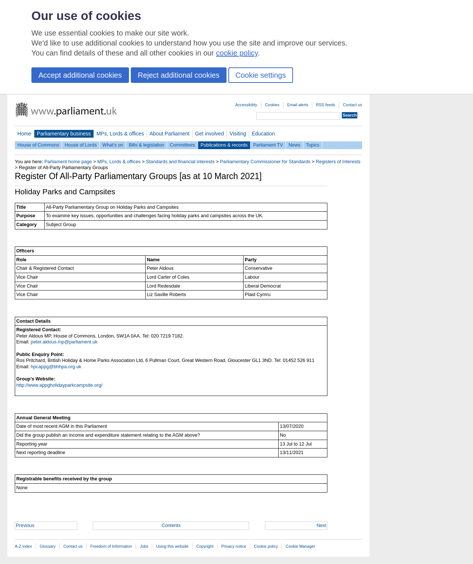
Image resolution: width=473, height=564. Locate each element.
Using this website (172, 546)
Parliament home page (68, 161)
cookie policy (237, 53)
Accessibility (246, 105)
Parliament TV (268, 145)
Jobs (144, 546)
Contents (170, 525)
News (294, 145)
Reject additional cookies (179, 75)
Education (263, 134)
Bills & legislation (146, 145)
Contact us (352, 105)
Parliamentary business (64, 134)
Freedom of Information (111, 546)
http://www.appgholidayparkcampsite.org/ (59, 385)
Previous (25, 525)
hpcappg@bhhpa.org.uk (56, 366)
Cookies (272, 105)
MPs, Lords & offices (120, 134)
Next (321, 525)
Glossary (48, 546)
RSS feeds (325, 105)
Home (24, 134)
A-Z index (23, 546)
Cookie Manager (300, 546)
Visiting (237, 134)
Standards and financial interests (180, 161)
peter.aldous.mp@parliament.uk (64, 342)
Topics (312, 145)
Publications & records (224, 145)
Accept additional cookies (80, 75)
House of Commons (38, 145)
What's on (112, 145)
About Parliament (170, 134)
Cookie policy (266, 546)
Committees (182, 145)
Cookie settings (260, 75)
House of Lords (81, 145)
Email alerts (297, 105)
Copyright (205, 546)
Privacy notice (233, 546)
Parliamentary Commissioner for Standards (265, 161)
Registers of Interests (338, 161)
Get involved (209, 134)
